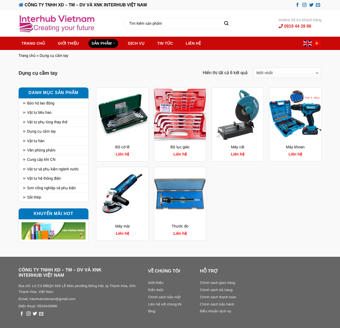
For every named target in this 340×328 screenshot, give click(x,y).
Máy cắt (237, 147)
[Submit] (226, 23)
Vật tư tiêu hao (39, 112)
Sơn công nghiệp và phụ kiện (51, 188)
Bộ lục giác (180, 147)
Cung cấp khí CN (41, 159)
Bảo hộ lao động (40, 103)
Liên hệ (193, 43)
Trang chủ (33, 43)
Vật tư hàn (35, 141)
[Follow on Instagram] (304, 5)
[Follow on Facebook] (297, 5)
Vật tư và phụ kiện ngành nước (53, 169)
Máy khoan (295, 147)
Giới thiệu (68, 43)
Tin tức (165, 43)
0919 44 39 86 (295, 26)
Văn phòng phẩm (41, 150)
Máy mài (122, 226)
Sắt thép (34, 197)
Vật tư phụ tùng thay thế (47, 122)
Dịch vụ (136, 43)
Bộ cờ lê (122, 147)
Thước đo (180, 226)
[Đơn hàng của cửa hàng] (287, 73)
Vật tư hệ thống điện (44, 178)
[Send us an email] (318, 5)
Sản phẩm (103, 43)
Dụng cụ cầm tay (41, 131)
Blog (151, 311)
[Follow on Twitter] (311, 5)
